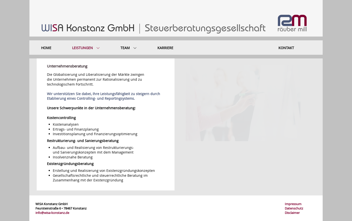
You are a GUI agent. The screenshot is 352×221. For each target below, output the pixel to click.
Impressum (293, 204)
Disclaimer (292, 212)
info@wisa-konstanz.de (52, 212)
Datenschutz (294, 208)
